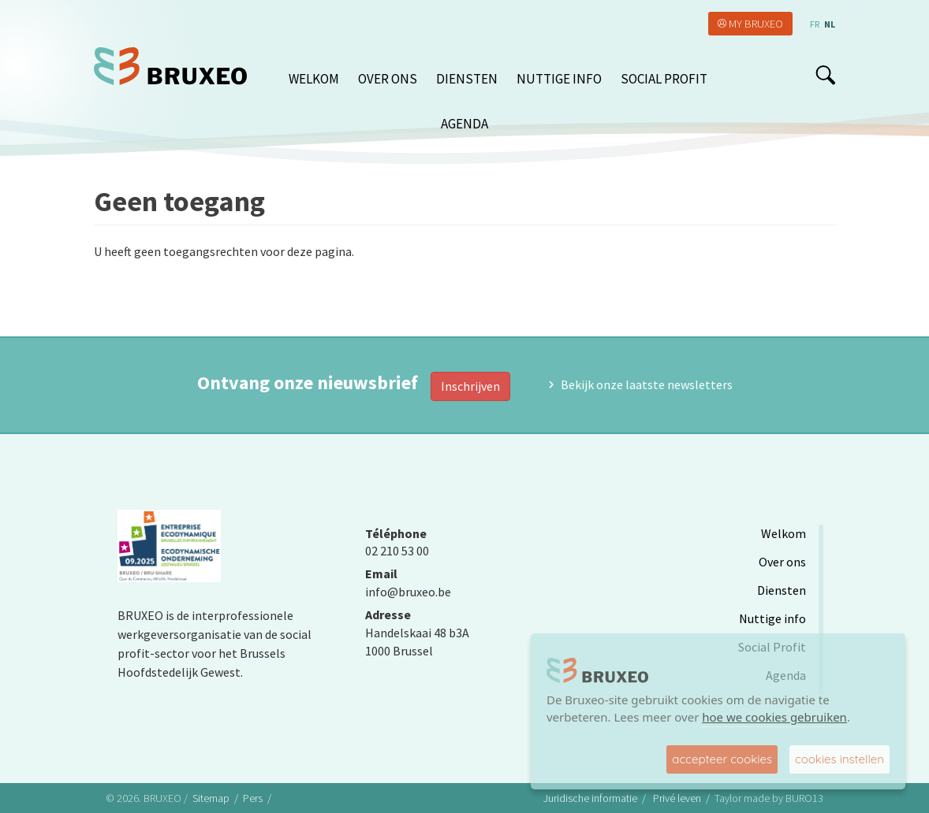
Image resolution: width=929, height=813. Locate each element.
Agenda (464, 123)
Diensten (467, 78)
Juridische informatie (590, 798)
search (825, 75)
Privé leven (677, 798)
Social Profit (664, 78)
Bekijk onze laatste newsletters (647, 384)
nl (829, 24)
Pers (253, 798)
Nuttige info (559, 78)
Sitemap (210, 798)
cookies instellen (839, 759)
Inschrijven (470, 386)
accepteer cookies (722, 759)
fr (814, 24)
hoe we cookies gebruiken (774, 717)
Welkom (314, 78)
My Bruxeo (756, 24)
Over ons (387, 78)
